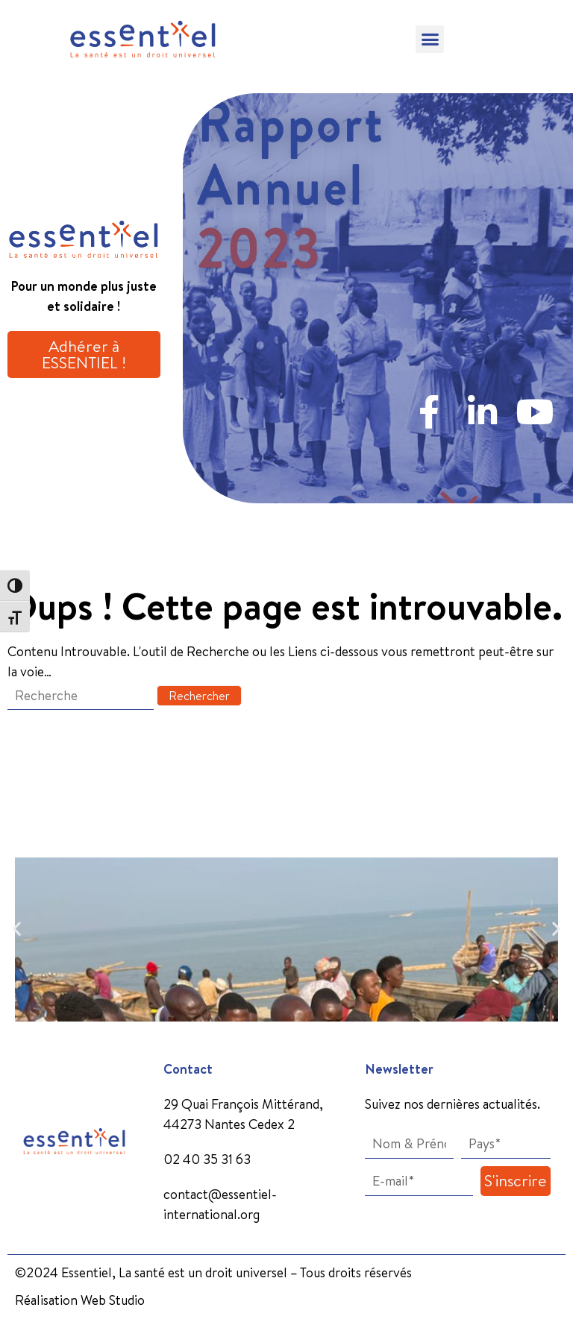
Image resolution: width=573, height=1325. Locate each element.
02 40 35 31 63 (207, 1159)
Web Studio (113, 1300)
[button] (430, 39)
